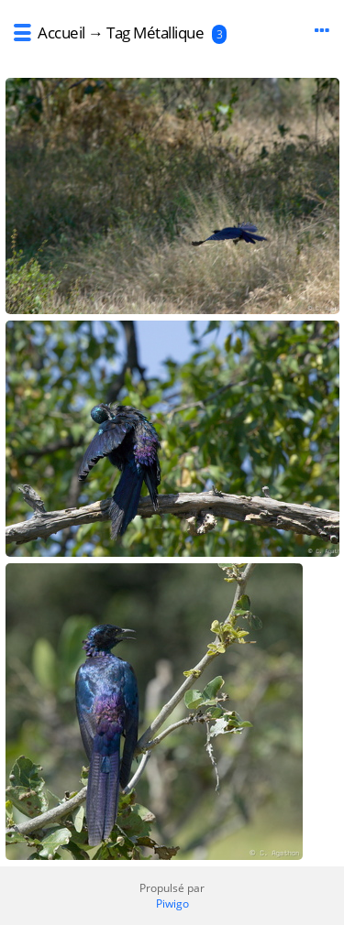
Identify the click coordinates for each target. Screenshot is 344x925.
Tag (118, 32)
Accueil (61, 32)
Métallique (168, 32)
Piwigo (172, 903)
